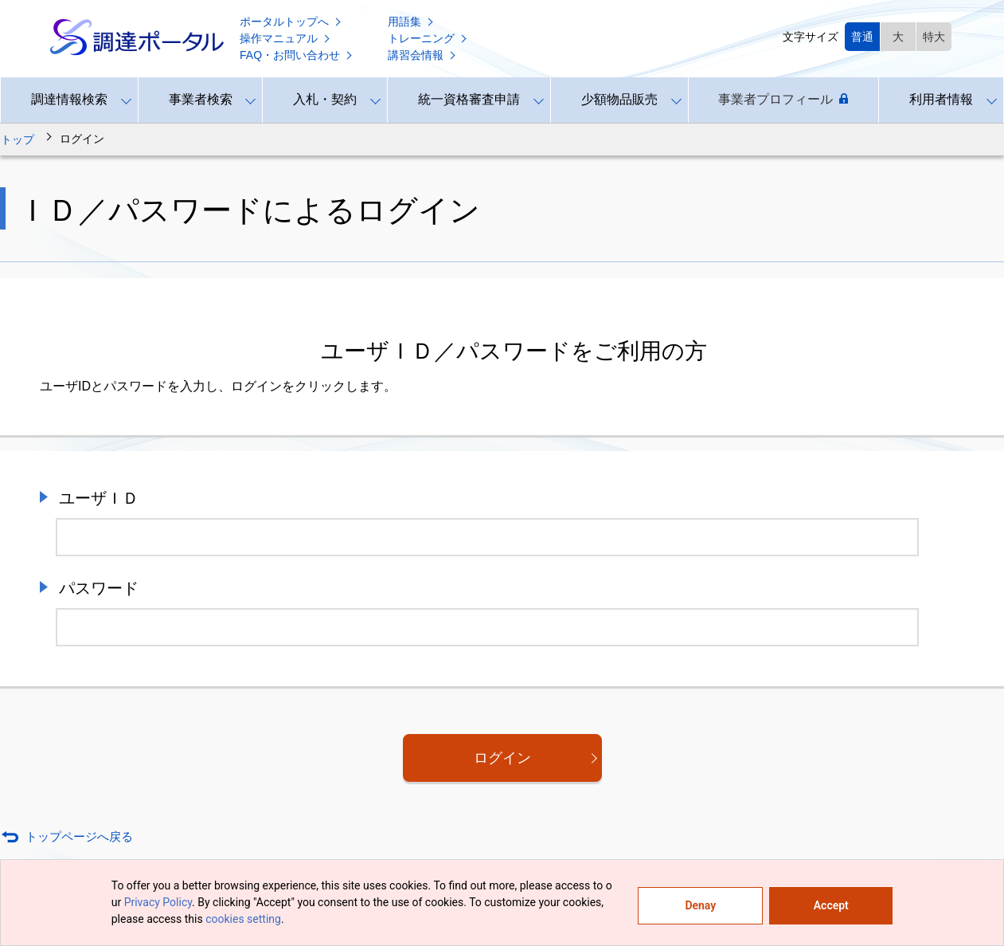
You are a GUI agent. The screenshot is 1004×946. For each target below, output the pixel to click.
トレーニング (428, 38)
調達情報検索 (69, 99)
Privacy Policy (158, 902)
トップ (17, 139)
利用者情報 (941, 99)
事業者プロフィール (783, 99)
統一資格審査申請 (469, 99)
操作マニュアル (286, 38)
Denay (700, 905)
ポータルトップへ (291, 21)
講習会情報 (423, 55)
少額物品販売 (619, 99)
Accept (831, 905)
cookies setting (243, 919)
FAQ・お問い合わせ (297, 55)
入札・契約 (325, 99)
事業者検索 (200, 99)
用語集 (412, 21)
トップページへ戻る (79, 836)
